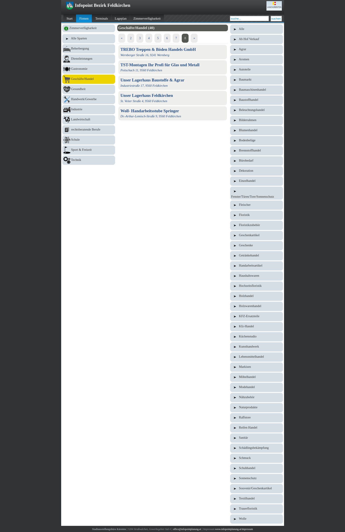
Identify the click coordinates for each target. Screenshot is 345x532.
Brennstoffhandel (256, 150)
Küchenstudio (256, 336)
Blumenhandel (256, 130)
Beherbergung (88, 48)
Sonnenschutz (256, 478)
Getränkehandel (256, 255)
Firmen (84, 18)
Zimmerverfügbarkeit (147, 18)
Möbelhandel (256, 377)
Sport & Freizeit (88, 150)
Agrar (256, 49)
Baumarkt (256, 80)
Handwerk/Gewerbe (88, 99)
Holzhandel (256, 296)
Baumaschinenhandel (256, 90)
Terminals (101, 18)
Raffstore (256, 417)
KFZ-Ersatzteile (256, 316)
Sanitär (256, 438)
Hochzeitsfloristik (256, 286)
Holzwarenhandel (256, 306)
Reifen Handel (256, 428)
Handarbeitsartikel (256, 266)
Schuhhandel (256, 468)
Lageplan (121, 18)
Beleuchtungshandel (256, 110)
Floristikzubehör (256, 225)
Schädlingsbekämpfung (256, 448)
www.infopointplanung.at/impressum (234, 529)
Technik (88, 160)
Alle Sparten (88, 38)
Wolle (256, 519)
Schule (88, 140)
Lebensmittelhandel (256, 357)
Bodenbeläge (256, 140)
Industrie (88, 109)
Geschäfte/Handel (88, 79)
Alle (256, 29)
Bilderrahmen (256, 120)
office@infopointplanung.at (187, 529)
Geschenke (256, 245)
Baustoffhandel (256, 100)
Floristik (256, 215)
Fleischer (256, 205)
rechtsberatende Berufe (88, 129)
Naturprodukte (256, 407)
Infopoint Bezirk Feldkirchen (98, 5)
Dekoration (256, 171)
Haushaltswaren (256, 276)
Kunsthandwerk (256, 347)
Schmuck (256, 458)
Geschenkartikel (256, 235)
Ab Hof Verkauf (256, 39)
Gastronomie (88, 69)
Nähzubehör (256, 397)
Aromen (256, 59)
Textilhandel (256, 498)
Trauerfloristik (256, 509)
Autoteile (256, 69)
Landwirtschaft (88, 119)
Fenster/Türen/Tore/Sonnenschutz (256, 193)
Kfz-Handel (256, 326)
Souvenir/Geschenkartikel (256, 488)
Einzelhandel (256, 181)
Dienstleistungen (88, 59)
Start (70, 18)
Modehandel (256, 387)
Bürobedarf (256, 161)
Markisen (256, 367)
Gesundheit (88, 89)
